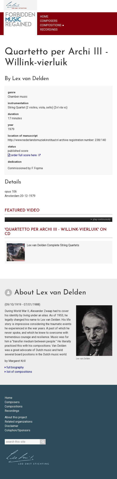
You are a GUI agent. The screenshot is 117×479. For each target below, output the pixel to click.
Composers (48, 21)
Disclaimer (11, 426)
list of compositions (18, 371)
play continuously (101, 219)
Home (44, 16)
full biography (14, 367)
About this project (16, 417)
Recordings (49, 29)
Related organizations (18, 421)
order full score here (22, 155)
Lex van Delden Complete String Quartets (53, 245)
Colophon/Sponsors (17, 430)
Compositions (50, 25)
